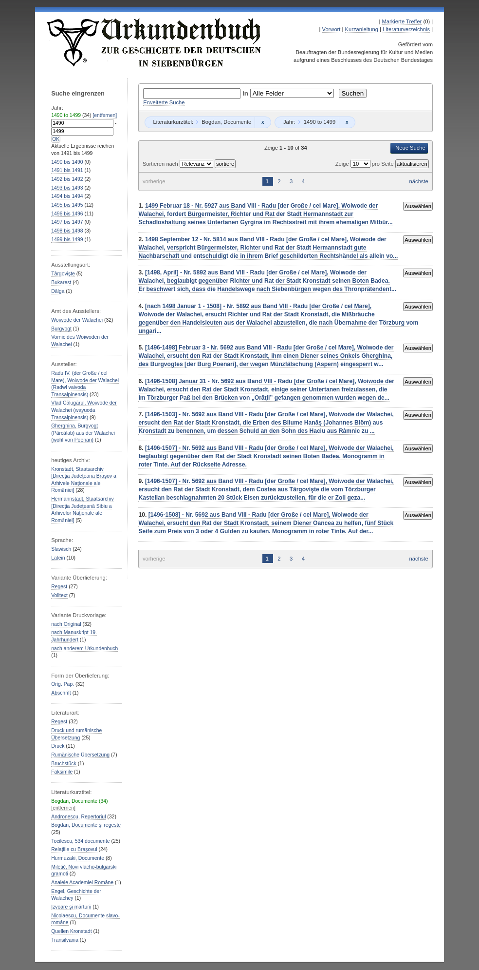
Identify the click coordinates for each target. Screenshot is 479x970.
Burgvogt (61, 328)
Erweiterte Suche (163, 102)
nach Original (66, 624)
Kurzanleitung (361, 29)
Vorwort (331, 29)
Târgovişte (63, 273)
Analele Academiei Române (82, 882)
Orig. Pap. (62, 684)
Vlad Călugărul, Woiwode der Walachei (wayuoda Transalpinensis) (84, 410)
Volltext (59, 595)
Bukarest (61, 282)
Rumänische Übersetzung (80, 754)
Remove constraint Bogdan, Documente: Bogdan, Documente (263, 122)
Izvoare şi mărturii (71, 907)
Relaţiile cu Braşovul (74, 849)
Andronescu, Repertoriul (78, 816)
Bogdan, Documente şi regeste (86, 825)
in (246, 93)
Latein (58, 558)
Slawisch (61, 549)
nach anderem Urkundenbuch (84, 648)
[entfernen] (104, 115)
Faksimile (62, 772)
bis (67, 162)
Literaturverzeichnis (406, 29)
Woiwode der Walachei (77, 320)
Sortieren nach (161, 164)
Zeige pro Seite (365, 164)
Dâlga (57, 291)
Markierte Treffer (402, 21)
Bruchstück (63, 763)
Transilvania (64, 940)
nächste (418, 181)
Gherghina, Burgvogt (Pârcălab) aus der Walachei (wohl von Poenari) (83, 433)
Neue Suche (410, 148)
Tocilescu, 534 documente (80, 841)
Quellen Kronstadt (71, 931)
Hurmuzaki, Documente (77, 858)
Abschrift (61, 693)
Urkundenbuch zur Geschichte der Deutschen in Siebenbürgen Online (154, 42)
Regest (59, 586)
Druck (57, 746)
